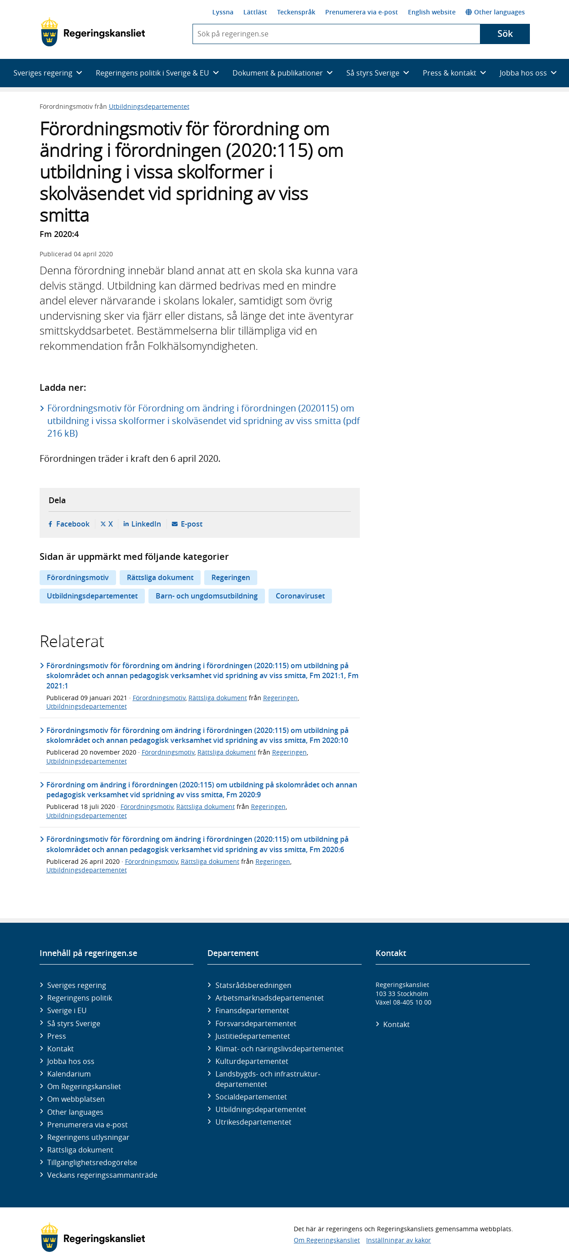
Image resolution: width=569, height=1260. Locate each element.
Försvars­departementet (255, 1023)
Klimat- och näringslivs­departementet (279, 1049)
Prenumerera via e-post (361, 12)
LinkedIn (146, 524)
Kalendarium (69, 1074)
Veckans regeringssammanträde (102, 1175)
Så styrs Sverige (73, 1023)
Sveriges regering (76, 985)
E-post (191, 524)
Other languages (495, 12)
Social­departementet (251, 1097)
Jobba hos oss (70, 1061)
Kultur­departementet (251, 1061)
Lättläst (255, 12)
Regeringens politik (79, 998)
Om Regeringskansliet (84, 1086)
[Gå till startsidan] (93, 32)
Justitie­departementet (252, 1036)
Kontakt (60, 1049)
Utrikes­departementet (253, 1122)
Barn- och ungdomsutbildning (207, 596)
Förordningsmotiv (78, 577)
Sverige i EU (67, 1010)
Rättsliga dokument (160, 577)
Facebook (73, 524)
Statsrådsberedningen (253, 985)
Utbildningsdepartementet (149, 106)
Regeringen (230, 577)
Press (56, 1036)
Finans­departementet (252, 1010)
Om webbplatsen (76, 1099)
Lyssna (222, 12)
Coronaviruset (300, 596)
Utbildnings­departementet (260, 1109)
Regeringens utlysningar (88, 1137)
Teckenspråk (296, 12)
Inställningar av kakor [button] (398, 1240)
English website (432, 12)
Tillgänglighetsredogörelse (92, 1162)
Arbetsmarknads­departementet (269, 998)
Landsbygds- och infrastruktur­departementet (267, 1079)
